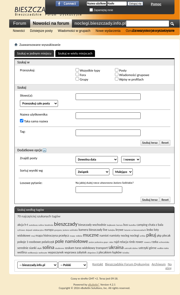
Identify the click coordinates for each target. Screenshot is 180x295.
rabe (111, 242)
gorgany (58, 229)
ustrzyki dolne (131, 248)
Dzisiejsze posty (41, 31)
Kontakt (97, 264)
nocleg (125, 235)
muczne (91, 235)
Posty (120, 70)
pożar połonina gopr (98, 242)
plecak (166, 235)
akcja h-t (22, 225)
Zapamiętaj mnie (101, 10)
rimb (132, 242)
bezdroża (49, 224)
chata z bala (155, 225)
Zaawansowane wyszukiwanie (153, 30)
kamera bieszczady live (93, 230)
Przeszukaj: (27, 70)
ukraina (116, 247)
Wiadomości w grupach (74, 31)
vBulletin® (94, 284)
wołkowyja (33, 252)
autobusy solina (36, 224)
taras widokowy (85, 248)
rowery (147, 242)
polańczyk (48, 242)
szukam (69, 248)
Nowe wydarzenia (108, 31)
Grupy (82, 79)
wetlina (22, 252)
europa (49, 230)
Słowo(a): (26, 95)
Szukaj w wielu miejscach (75, 53)
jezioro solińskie (70, 229)
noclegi (134, 235)
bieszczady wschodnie (92, 225)
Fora (81, 75)
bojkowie (111, 224)
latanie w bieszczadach (135, 229)
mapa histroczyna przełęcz (52, 235)
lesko (150, 230)
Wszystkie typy (88, 70)
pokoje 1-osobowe (29, 242)
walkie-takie (163, 248)
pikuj (151, 235)
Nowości (19, 31)
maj (33, 235)
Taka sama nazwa (34, 121)
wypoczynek (56, 252)
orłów (142, 235)
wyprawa (70, 252)
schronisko (164, 242)
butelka (132, 224)
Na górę (168, 266)
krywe (120, 230)
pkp (159, 235)
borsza (120, 224)
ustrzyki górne (147, 248)
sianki (32, 248)
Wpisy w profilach (129, 79)
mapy (72, 235)
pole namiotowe (71, 241)
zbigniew (91, 252)
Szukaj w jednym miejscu (34, 53)
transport (102, 248)
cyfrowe (21, 229)
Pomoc (156, 4)
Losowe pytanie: (31, 183)
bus (125, 225)
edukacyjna (38, 229)
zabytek (82, 252)
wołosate (43, 252)
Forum (19, 23)
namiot (104, 235)
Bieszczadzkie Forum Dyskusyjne (127, 264)
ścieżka (125, 252)
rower (139, 242)
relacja (124, 242)
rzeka (154, 242)
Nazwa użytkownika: (34, 114)
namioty (114, 235)
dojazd (29, 229)
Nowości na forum (51, 23)
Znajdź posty (28, 158)
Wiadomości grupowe (132, 75)
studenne (59, 248)
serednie (22, 248)
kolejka (111, 229)
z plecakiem (104, 252)
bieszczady (66, 224)
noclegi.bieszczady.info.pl (100, 23)
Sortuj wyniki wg (31, 170)
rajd (116, 242)
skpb (39, 248)
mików (79, 235)
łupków (117, 252)
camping (141, 225)
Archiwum (159, 264)
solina (48, 247)
